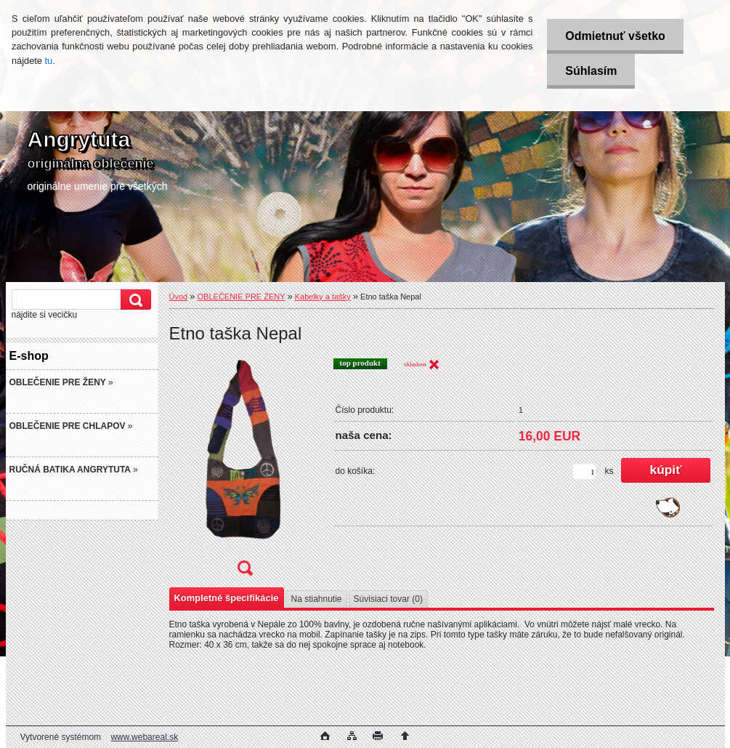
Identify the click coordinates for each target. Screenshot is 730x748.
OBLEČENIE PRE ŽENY (241, 296)
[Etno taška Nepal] (244, 471)
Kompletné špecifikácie (226, 597)
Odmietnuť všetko (615, 36)
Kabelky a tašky (323, 296)
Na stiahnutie (316, 599)
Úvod (178, 296)
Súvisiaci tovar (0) (388, 599)
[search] (133, 299)
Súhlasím (591, 71)
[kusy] (584, 471)
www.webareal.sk (144, 737)
